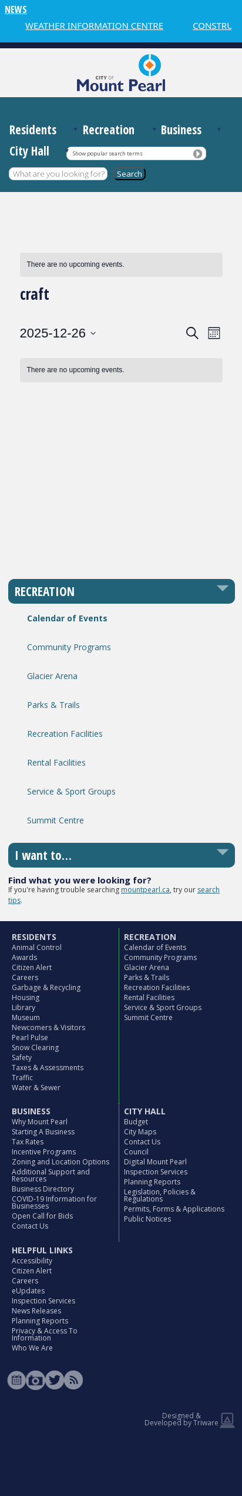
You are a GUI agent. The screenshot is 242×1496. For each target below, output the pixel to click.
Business (181, 129)
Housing (25, 997)
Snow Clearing (35, 1047)
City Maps (140, 1132)
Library (23, 1007)
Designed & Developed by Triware (181, 1419)
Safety (22, 1058)
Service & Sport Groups (71, 791)
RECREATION (45, 591)
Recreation (109, 129)
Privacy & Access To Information (45, 1334)
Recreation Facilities (65, 733)
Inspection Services (155, 1172)
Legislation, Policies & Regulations (160, 1195)
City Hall (29, 151)
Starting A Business (43, 1132)
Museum (26, 1017)
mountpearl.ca (145, 890)
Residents (32, 129)
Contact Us (30, 1226)
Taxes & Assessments (47, 1068)
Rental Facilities (56, 762)
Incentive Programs (44, 1152)
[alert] (121, 265)
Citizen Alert (32, 967)
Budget (136, 1122)
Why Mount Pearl (40, 1122)
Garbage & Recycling (46, 987)
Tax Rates (27, 1142)
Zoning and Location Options (60, 1162)
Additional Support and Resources (51, 1175)
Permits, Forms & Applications (174, 1209)
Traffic (22, 1078)
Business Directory (43, 1189)
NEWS (16, 9)
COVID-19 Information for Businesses (54, 1202)
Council (136, 1152)
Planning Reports (152, 1182)
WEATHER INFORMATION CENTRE (94, 25)
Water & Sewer (36, 1088)
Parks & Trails (53, 704)
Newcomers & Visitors (48, 1027)
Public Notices (147, 1219)
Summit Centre (55, 820)
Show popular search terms (108, 153)
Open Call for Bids (42, 1216)
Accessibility (32, 1261)
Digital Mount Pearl (155, 1162)
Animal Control (37, 947)
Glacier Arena (52, 675)
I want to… (43, 855)
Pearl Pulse (30, 1037)
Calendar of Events (67, 618)
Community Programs (69, 647)
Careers (25, 977)
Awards (24, 957)
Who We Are (32, 1348)
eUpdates (28, 1291)
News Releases (36, 1311)
